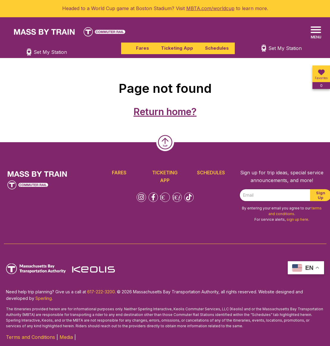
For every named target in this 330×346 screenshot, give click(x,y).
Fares (142, 48)
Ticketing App (177, 48)
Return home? (165, 112)
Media (66, 337)
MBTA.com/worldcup (210, 8)
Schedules (217, 48)
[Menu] (316, 33)
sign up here (297, 219)
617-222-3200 (101, 291)
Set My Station (285, 48)
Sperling (43, 298)
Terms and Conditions (30, 337)
